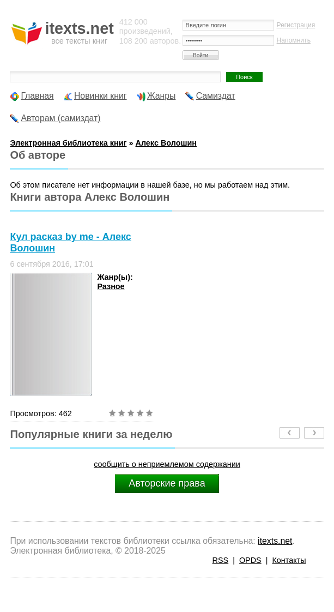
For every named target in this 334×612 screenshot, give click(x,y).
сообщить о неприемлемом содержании (167, 464)
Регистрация (296, 25)
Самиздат (215, 95)
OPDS (250, 560)
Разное (110, 286)
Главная (37, 95)
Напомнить (294, 40)
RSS (220, 560)
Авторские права (167, 483)
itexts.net (275, 540)
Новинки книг (100, 95)
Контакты (289, 560)
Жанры (161, 95)
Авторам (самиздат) (60, 118)
